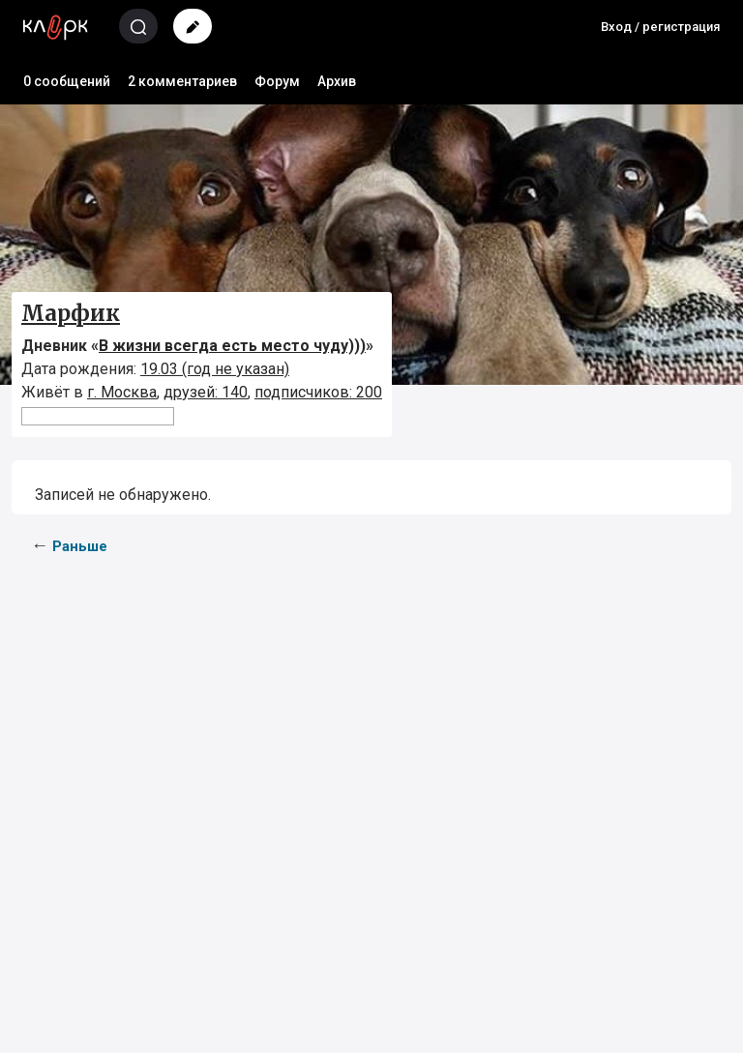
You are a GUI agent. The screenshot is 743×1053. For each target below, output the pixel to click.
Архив (336, 81)
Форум (277, 81)
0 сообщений (66, 81)
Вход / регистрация (660, 26)
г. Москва (122, 392)
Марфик (70, 313)
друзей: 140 (205, 392)
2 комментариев (182, 81)
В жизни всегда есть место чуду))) (232, 345)
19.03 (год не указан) (214, 369)
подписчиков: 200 (318, 392)
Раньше (79, 546)
